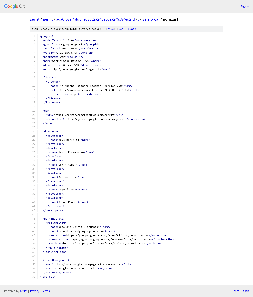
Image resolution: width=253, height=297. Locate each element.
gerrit (35, 19)
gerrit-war (151, 19)
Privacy (34, 291)
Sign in (245, 6)
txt (236, 291)
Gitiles (24, 291)
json (246, 291)
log (121, 29)
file (111, 29)
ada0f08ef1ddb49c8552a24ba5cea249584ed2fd (95, 19)
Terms (46, 291)
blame (132, 29)
